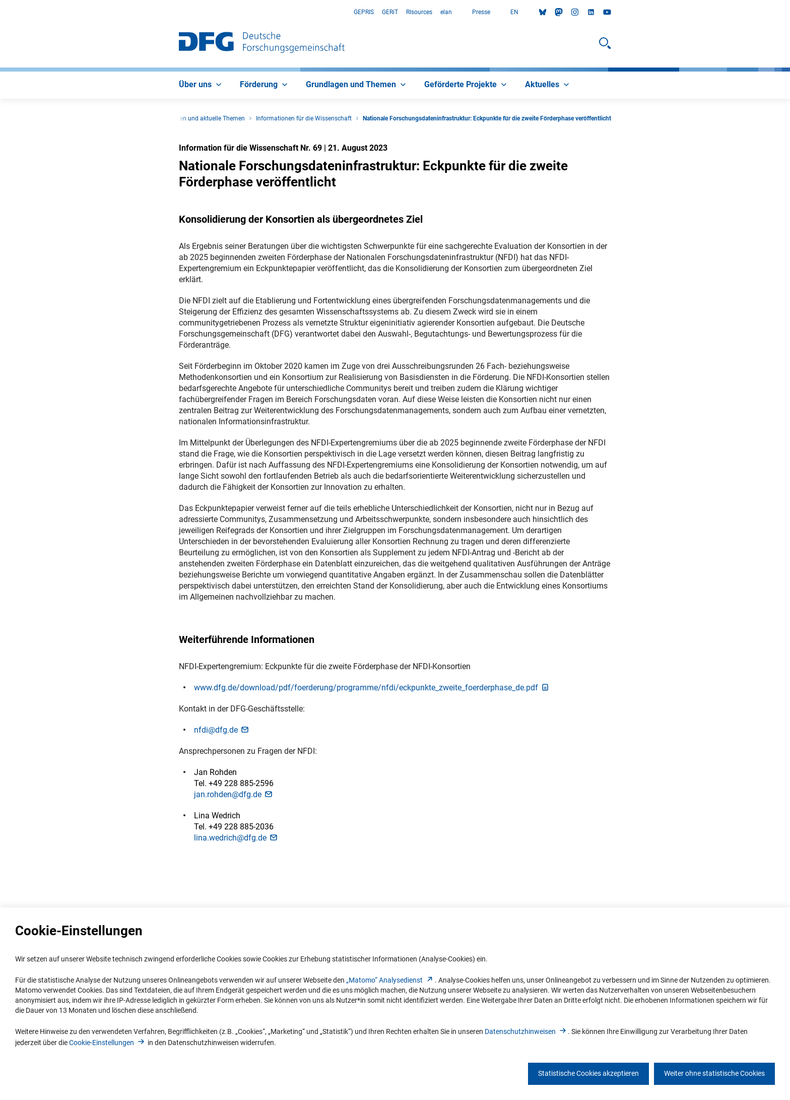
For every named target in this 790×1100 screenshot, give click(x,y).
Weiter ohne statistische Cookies (714, 1073)
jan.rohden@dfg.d (234, 794)
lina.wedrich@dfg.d (236, 838)
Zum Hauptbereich (0, 12)
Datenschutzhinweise (526, 1031)
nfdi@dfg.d (222, 730)
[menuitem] (201, 85)
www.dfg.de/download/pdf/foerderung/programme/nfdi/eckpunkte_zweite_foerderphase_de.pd (372, 687)
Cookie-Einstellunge (107, 1043)
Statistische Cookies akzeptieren (588, 1073)
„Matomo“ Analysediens (390, 980)
